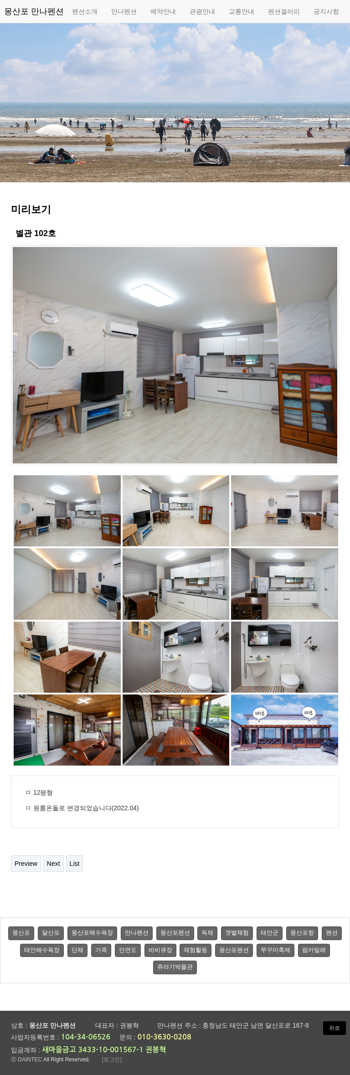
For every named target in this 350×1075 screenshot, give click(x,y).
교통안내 (241, 11)
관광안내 (202, 11)
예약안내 (163, 11)
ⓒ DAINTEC (26, 1059)
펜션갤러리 (284, 11)
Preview (26, 863)
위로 (334, 1028)
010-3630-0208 (164, 1037)
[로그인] (112, 1059)
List (75, 863)
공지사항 (326, 11)
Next (53, 863)
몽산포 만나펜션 (34, 11)
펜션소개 (85, 11)
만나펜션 (124, 11)
